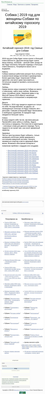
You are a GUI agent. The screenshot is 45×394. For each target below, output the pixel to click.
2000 (39, 346)
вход (15, 368)
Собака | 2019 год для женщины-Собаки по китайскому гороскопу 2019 (22, 213)
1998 (27, 348)
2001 (35, 346)
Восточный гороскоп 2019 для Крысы (22, 151)
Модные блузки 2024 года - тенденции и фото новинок (12, 261)
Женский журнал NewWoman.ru (22, 390)
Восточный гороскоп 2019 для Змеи (22, 161)
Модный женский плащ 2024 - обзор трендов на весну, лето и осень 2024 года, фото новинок (12, 277)
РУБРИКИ (15, 377)
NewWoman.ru (6, 2)
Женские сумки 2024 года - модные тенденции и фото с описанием (12, 285)
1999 (23, 348)
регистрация (25, 202)
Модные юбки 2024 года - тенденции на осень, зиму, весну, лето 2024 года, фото (33, 276)
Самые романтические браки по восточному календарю (20, 179)
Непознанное (34, 313)
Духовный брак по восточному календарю (16, 180)
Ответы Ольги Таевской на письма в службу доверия (33, 336)
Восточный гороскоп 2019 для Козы (22, 165)
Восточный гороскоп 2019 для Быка (22, 153)
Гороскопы (12, 186)
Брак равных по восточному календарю (15, 183)
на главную (3, 210)
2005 (38, 345)
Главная (9, 4)
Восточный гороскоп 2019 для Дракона (23, 159)
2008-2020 (25, 345)
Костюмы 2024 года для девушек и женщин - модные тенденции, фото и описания (33, 269)
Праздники (34, 4)
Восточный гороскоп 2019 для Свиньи (23, 173)
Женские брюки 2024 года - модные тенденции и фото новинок (32, 261)
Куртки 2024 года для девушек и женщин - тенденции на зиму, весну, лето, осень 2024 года (33, 244)
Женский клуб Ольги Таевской (11, 343)
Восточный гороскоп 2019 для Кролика (23, 157)
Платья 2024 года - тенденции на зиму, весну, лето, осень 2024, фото (12, 269)
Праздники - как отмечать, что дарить (32, 318)
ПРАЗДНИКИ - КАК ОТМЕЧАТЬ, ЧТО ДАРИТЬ (10, 382)
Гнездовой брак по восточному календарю (16, 182)
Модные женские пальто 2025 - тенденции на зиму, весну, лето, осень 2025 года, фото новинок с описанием (33, 234)
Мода (15, 4)
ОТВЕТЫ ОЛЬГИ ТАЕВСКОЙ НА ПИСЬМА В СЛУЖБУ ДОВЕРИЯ (14, 380)
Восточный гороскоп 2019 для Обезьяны (24, 167)
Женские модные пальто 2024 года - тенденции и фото (32, 284)
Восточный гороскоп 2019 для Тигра (22, 155)
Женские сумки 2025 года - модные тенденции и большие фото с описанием (33, 224)
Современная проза (36, 329)
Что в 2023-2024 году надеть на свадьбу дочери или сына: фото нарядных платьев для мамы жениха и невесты (33, 253)
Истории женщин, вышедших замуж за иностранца (32, 300)
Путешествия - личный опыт (12, 335)
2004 (23, 346)
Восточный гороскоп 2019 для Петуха (23, 169)
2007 (30, 345)
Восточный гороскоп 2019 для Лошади (23, 163)
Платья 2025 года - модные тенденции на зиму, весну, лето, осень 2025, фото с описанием (12, 225)
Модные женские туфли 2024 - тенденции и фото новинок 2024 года (12, 292)
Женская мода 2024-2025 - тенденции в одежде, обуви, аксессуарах (12, 301)
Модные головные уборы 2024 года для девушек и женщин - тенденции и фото (12, 244)
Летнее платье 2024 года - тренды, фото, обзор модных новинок (12, 252)
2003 (27, 346)
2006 (34, 345)
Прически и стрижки (24, 4)
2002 (31, 346)
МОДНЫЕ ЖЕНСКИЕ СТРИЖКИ (8, 383)
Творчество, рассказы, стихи (31, 308)
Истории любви (15, 313)
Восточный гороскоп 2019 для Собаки (23, 171)
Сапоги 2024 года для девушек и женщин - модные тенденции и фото (33, 292)
